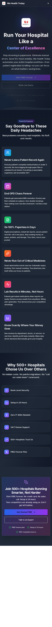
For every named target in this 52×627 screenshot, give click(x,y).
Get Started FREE (26, 512)
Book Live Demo (26, 86)
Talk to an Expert (26, 520)
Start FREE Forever (26, 78)
